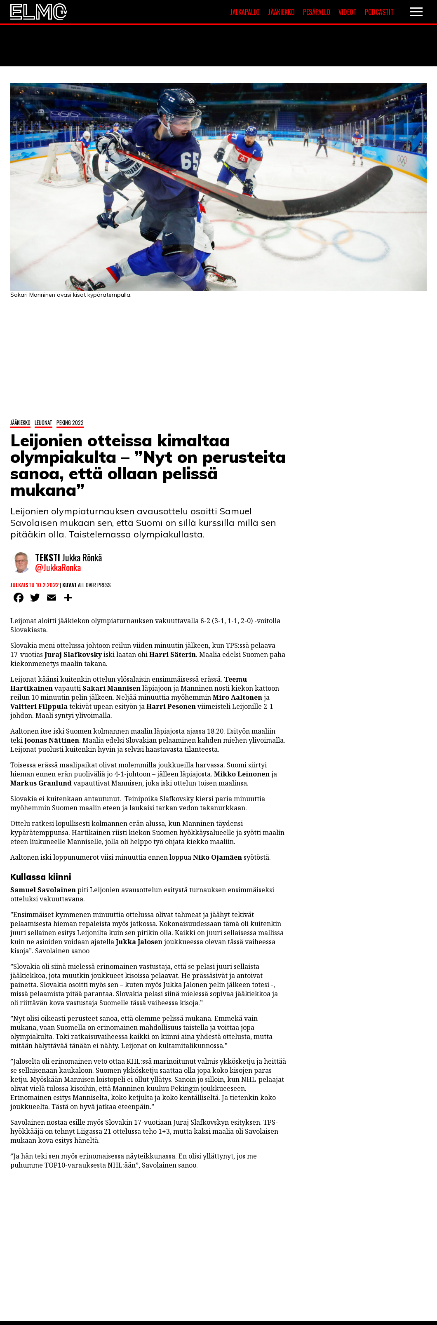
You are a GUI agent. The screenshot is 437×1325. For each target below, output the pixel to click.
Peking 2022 (70, 422)
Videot (347, 12)
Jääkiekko (281, 12)
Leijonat (43, 422)
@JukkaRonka (58, 567)
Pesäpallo (316, 12)
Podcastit (379, 12)
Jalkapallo (245, 12)
